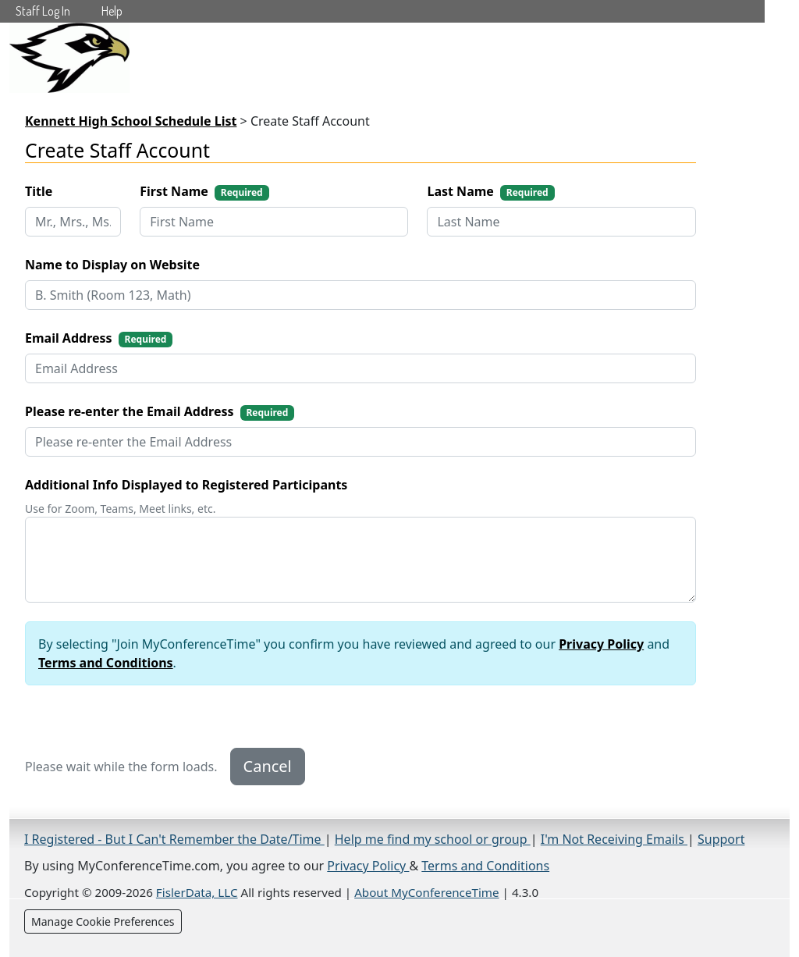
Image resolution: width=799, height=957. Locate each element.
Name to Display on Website (112, 264)
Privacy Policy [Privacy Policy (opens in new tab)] (601, 644)
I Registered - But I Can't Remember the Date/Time (174, 839)
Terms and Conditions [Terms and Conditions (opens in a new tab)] (485, 865)
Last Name (490, 192)
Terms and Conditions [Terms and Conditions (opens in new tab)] (105, 662)
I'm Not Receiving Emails (614, 839)
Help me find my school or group (433, 839)
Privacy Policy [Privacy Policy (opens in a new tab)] (368, 865)
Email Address (98, 338)
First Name (204, 192)
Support (721, 839)
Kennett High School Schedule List (130, 121)
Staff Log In (43, 11)
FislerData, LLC (197, 892)
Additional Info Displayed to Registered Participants (186, 484)
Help (112, 11)
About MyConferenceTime (426, 892)
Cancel (267, 766)
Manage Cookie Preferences (103, 921)
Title (38, 191)
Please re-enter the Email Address (159, 412)
